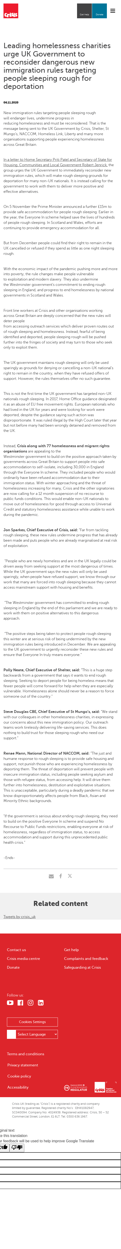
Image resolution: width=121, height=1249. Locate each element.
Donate (99, 14)
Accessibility (17, 1087)
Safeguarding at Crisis (82, 967)
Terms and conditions (25, 1054)
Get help (84, 14)
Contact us (16, 950)
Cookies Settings (32, 1022)
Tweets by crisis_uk (19, 917)
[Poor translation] (16, 1148)
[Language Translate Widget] (37, 1034)
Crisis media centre (23, 959)
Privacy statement (22, 1065)
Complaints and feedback (86, 959)
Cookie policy (19, 1076)
